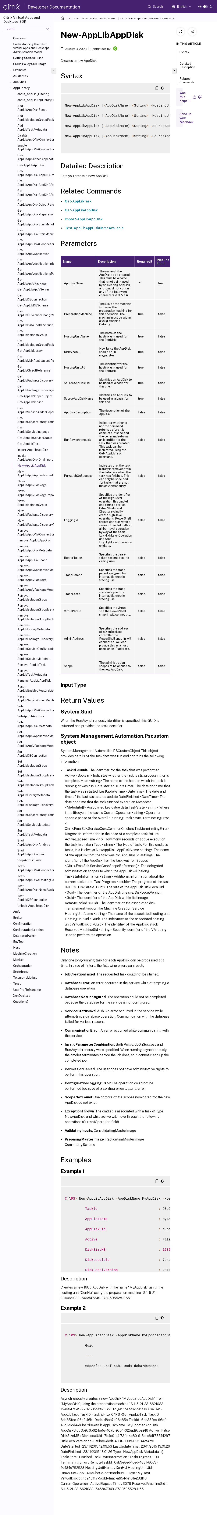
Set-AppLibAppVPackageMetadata (34, 744)
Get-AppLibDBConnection (32, 297)
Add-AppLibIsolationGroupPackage (34, 117)
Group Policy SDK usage (29, 64)
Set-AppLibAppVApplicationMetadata (34, 734)
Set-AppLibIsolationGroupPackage (34, 783)
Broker (17, 917)
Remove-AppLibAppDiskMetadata (34, 548)
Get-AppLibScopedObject (34, 396)
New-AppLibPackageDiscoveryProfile (34, 522)
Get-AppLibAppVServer (33, 289)
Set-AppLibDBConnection (32, 753)
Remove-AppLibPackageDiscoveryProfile (34, 637)
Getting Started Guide (28, 58)
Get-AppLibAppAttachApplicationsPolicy (34, 157)
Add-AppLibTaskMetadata (32, 127)
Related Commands (187, 82)
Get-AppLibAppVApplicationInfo (34, 261)
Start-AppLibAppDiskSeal (31, 852)
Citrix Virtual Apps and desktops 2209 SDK (147, 18)
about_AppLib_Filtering (33, 94)
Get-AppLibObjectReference (33, 368)
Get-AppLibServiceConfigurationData (34, 420)
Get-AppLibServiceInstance (33, 429)
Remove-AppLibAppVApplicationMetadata (34, 568)
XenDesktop (21, 995)
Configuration (22, 923)
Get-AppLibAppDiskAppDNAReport (34, 183)
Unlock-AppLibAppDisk (33, 905)
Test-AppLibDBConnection (32, 897)
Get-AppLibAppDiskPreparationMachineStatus (34, 212)
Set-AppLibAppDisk (30, 716)
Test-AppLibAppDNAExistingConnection (34, 878)
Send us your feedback (186, 118)
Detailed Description (187, 67)
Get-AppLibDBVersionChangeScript (34, 313)
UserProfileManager (27, 989)
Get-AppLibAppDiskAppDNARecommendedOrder (34, 173)
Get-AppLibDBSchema (32, 305)
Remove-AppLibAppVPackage (32, 578)
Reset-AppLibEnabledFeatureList (34, 688)
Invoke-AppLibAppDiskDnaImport (34, 457)
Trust (17, 983)
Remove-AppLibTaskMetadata (32, 672)
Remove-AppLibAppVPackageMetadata (34, 587)
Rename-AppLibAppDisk (34, 680)
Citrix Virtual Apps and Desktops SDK (92, 18)
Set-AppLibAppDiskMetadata (34, 724)
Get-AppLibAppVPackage (32, 281)
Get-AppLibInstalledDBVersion (34, 323)
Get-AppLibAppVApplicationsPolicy (34, 271)
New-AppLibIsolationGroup (32, 503)
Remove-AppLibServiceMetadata (33, 657)
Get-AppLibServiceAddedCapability (34, 410)
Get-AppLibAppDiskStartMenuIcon (34, 222)
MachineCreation (25, 953)
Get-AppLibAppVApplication (33, 252)
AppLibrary (21, 88)
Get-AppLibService (30, 402)
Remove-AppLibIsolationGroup (32, 597)
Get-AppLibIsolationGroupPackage (34, 342)
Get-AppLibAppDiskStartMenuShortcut (34, 232)
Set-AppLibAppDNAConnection (34, 708)
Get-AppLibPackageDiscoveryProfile (34, 388)
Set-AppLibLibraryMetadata (33, 793)
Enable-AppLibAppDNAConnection (34, 147)
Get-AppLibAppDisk (31, 165)
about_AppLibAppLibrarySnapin (34, 100)
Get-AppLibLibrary (30, 350)
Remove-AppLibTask (31, 664)
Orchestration (22, 965)
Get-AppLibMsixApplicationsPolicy (34, 358)
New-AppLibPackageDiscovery (34, 512)
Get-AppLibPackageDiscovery (34, 378)
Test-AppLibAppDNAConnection (34, 868)
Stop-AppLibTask (29, 860)
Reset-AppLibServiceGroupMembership (34, 698)
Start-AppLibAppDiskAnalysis (33, 842)
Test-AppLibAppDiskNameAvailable (34, 887)
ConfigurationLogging (28, 929)
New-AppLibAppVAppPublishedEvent (34, 473)
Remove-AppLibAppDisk (34, 540)
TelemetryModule (25, 977)
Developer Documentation (54, 7)
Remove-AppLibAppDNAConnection (34, 532)
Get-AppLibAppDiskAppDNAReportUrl (34, 192)
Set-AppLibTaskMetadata (32, 832)
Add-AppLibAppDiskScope (32, 107)
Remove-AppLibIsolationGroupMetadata (34, 607)
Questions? (21, 1001)
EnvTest (19, 941)
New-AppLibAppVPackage (32, 483)
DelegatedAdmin (24, 935)
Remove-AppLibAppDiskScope (32, 558)
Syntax (184, 54)
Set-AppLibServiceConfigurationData (34, 812)
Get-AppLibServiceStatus (34, 438)
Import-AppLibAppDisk (32, 449)
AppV (16, 911)
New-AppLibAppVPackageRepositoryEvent (34, 493)
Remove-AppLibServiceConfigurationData (34, 647)
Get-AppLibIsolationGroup (32, 333)
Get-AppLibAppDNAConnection (34, 242)
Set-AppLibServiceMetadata (33, 822)
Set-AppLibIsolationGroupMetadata (34, 773)
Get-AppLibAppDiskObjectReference (34, 202)
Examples (19, 70)
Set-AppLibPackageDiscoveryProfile (34, 803)
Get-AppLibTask (28, 444)
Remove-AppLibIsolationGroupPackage (34, 617)
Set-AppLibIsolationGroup (32, 763)
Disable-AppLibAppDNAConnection (34, 137)
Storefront (20, 971)
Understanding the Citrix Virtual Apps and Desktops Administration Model (31, 48)
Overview (19, 38)
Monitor (18, 959)
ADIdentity (20, 76)
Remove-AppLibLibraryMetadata (33, 627)
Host (16, 947)
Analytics (19, 82)
